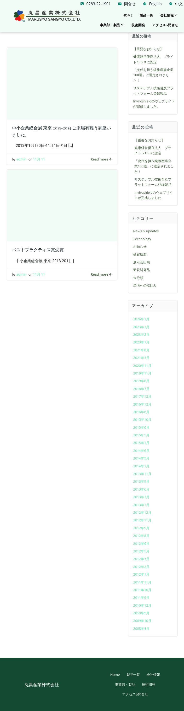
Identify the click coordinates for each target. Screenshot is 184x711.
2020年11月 (142, 365)
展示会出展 (141, 262)
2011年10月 (142, 590)
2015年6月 (141, 427)
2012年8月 (141, 535)
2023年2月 (141, 334)
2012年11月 (142, 520)
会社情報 (169, 15)
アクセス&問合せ (165, 25)
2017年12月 (142, 396)
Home (127, 15)
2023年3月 (141, 327)
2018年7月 (141, 388)
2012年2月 (141, 566)
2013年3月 (141, 497)
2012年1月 (141, 574)
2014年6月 (141, 450)
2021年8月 (141, 350)
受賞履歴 (140, 254)
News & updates (146, 231)
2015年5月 (141, 435)
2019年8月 (141, 381)
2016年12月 (142, 404)
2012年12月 (142, 512)
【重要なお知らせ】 (148, 49)
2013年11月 (142, 473)
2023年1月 (141, 342)
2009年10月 (142, 620)
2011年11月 (142, 582)
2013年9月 (141, 481)
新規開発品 (141, 269)
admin (21, 159)
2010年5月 (141, 613)
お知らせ (140, 246)
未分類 (138, 277)
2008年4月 (141, 628)
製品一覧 (146, 15)
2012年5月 (141, 551)
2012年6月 (141, 543)
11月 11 (39, 159)
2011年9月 (141, 597)
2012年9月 (141, 528)
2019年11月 (142, 373)
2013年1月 (141, 505)
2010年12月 (142, 605)
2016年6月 (141, 412)
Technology (142, 239)
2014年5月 (141, 458)
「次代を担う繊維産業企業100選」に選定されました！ (153, 75)
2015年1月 (141, 442)
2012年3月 (141, 558)
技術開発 (138, 25)
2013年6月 (141, 489)
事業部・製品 (112, 25)
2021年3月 (141, 357)
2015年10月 (142, 419)
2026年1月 (141, 319)
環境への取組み (145, 285)
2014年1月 (141, 466)
